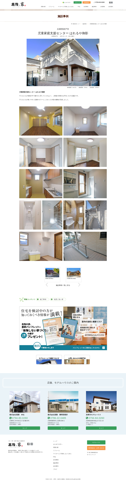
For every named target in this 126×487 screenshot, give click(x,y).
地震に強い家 (58, 299)
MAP (25, 433)
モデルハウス (78, 2)
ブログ (55, 474)
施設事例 (94, 6)
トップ (55, 446)
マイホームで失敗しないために (66, 6)
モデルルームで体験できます (49, 360)
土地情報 (102, 6)
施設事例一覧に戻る (63, 285)
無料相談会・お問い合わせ (96, 453)
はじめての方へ (67, 2)
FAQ (79, 6)
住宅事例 (86, 6)
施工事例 (43, 299)
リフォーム (51, 6)
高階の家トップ (75, 23)
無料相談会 (86, 2)
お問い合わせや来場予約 (77, 360)
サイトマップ (92, 460)
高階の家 (43, 6)
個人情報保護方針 (93, 457)
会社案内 (110, 6)
